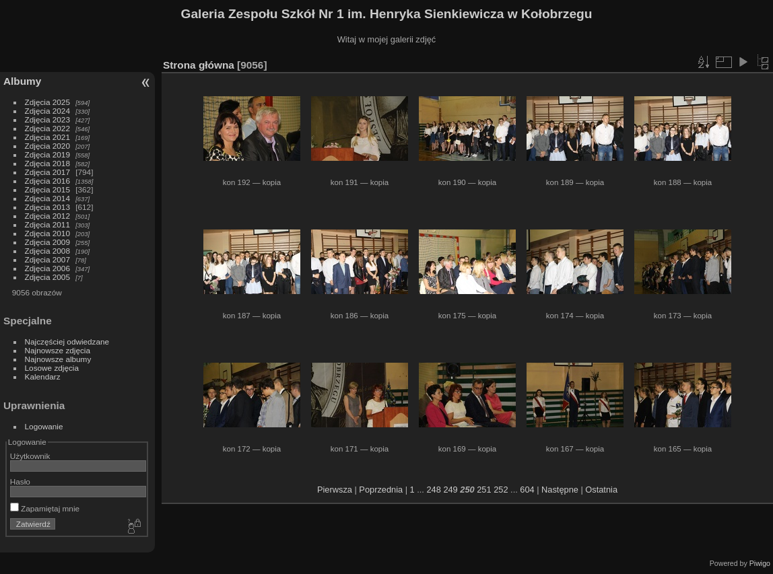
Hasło (20, 481)
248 (433, 490)
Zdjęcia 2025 (47, 102)
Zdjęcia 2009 (47, 242)
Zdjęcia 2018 (47, 163)
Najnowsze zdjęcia (57, 350)
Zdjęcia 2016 (47, 180)
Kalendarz (43, 376)
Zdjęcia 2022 (47, 128)
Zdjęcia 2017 (47, 172)
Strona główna (198, 65)
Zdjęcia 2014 (47, 198)
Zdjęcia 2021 (47, 137)
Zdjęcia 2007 (47, 259)
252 (501, 490)
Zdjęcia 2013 (47, 207)
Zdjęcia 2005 (47, 277)
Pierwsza (334, 490)
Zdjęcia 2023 (47, 119)
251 (484, 490)
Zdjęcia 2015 (47, 189)
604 (527, 490)
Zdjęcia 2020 (47, 145)
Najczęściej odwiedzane (67, 341)
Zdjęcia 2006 (47, 268)
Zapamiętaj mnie (44, 508)
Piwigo (759, 563)
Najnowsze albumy (58, 359)
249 (450, 490)
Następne (559, 490)
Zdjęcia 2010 (47, 233)
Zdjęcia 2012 (47, 215)
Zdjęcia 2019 (47, 154)
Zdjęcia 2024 (47, 110)
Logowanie (44, 426)
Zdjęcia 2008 (47, 250)
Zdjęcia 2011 (47, 224)
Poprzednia (381, 490)
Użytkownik (30, 456)
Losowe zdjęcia (52, 367)
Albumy (22, 81)
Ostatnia (601, 490)
